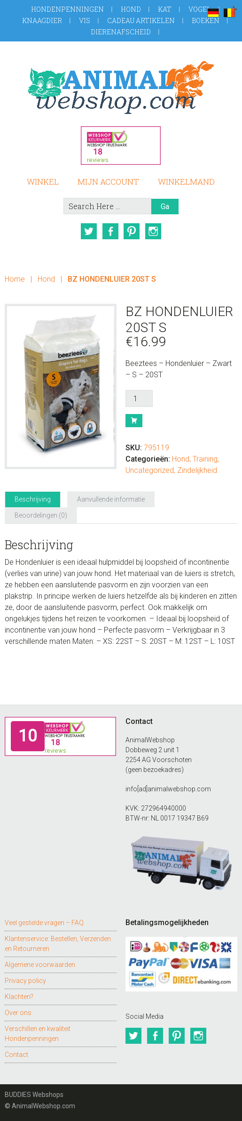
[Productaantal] (139, 398)
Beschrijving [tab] (33, 499)
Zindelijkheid (197, 470)
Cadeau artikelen (141, 20)
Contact (16, 1054)
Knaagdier (42, 20)
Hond (131, 9)
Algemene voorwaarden (40, 964)
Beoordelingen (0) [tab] (41, 515)
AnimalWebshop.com (121, 87)
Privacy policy (25, 980)
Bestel (133, 420)
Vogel (199, 9)
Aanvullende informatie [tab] (111, 499)
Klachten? (19, 996)
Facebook (110, 231)
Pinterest (132, 231)
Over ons (18, 1012)
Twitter (88, 231)
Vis (84, 20)
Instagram (153, 231)
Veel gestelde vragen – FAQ (44, 922)
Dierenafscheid (121, 31)
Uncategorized (149, 470)
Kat (165, 9)
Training (205, 459)
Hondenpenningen (67, 9)
